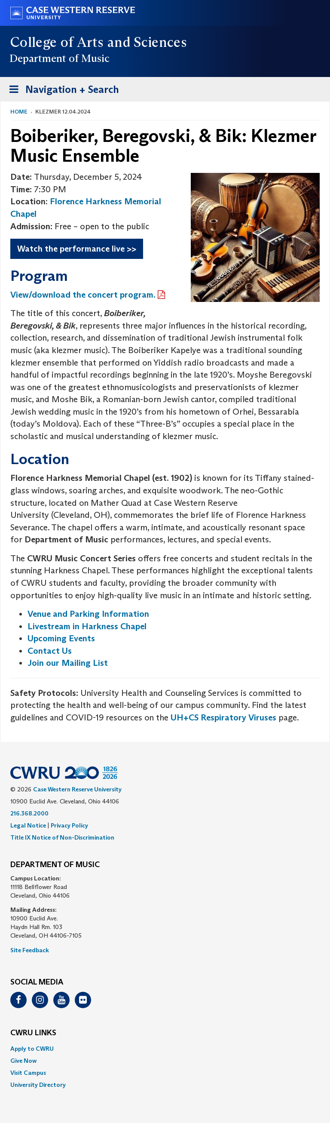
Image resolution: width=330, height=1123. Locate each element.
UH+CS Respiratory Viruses (223, 717)
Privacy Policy (69, 825)
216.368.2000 (29, 813)
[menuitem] (165, 1049)
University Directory (38, 1085)
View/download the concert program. (83, 294)
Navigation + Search (61, 91)
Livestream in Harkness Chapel (87, 626)
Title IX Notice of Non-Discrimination (62, 837)
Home (19, 111)
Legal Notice (28, 825)
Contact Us (50, 651)
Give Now (23, 1061)
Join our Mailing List (68, 663)
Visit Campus (28, 1073)
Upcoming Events (61, 638)
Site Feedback (29, 950)
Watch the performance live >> (76, 248)
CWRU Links (33, 1033)
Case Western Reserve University (77, 789)
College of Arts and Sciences (98, 42)
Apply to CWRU (32, 1048)
